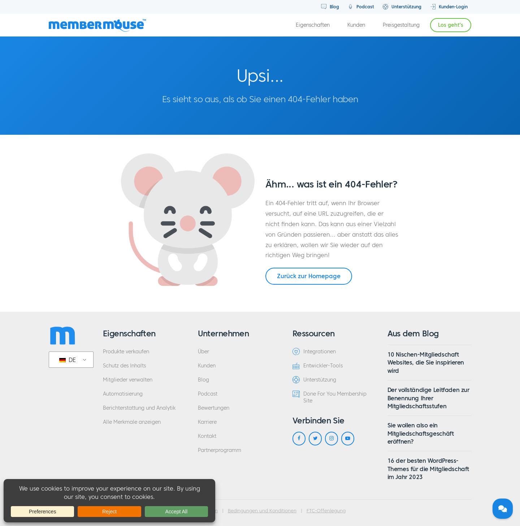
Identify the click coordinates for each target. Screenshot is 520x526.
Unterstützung (402, 6)
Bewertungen (213, 408)
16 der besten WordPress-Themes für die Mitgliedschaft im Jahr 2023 (428, 468)
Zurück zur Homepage (309, 276)
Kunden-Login (449, 6)
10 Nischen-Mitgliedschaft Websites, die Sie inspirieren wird (425, 362)
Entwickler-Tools (317, 365)
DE (67, 359)
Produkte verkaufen (126, 352)
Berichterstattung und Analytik (139, 408)
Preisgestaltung (401, 25)
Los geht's (450, 25)
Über (203, 352)
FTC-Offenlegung (326, 511)
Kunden (356, 25)
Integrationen (314, 351)
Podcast (361, 6)
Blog (330, 6)
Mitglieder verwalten (127, 380)
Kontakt (207, 436)
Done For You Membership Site (329, 397)
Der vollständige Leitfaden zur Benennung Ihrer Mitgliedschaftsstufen (428, 398)
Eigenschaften (313, 25)
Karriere (207, 422)
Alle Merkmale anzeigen (132, 422)
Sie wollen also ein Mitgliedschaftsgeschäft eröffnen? (420, 433)
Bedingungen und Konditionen (262, 511)
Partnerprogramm (219, 450)
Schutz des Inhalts (124, 366)
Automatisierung (123, 394)
